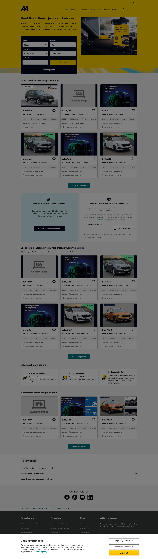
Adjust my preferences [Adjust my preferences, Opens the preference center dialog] (124, 541)
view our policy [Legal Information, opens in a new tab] (41, 552)
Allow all (124, 553)
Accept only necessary (124, 547)
